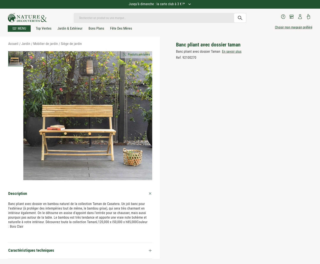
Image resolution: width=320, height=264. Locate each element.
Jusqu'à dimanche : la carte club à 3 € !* (157, 4)
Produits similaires (139, 54)
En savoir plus (231, 51)
